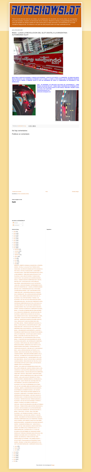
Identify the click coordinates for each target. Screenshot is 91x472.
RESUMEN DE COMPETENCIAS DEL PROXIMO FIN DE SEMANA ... (28, 332)
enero (16, 449)
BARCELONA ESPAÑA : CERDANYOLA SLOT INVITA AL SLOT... (27, 344)
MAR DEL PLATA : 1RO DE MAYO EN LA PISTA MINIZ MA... (26, 281)
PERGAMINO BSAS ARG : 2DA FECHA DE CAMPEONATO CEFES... (28, 301)
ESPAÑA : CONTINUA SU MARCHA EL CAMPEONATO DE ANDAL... (28, 308)
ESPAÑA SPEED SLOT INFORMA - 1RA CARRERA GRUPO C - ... (28, 438)
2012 (14, 459)
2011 (14, 461)
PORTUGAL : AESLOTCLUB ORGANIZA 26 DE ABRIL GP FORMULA (28, 404)
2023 (14, 237)
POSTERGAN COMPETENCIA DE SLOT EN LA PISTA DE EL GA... (28, 303)
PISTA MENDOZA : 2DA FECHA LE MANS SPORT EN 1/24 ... (27, 382)
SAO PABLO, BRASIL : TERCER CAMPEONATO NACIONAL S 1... (28, 323)
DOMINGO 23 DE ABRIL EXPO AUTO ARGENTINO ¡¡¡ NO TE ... (27, 435)
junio (16, 260)
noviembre (17, 251)
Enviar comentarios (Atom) (23, 193)
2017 (14, 247)
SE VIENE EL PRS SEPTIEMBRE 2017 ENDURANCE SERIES (27, 431)
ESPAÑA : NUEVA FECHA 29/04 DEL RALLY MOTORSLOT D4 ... (27, 352)
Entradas (15, 222)
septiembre (17, 254)
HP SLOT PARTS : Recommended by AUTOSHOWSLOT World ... (27, 440)
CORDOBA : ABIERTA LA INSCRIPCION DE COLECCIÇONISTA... (28, 388)
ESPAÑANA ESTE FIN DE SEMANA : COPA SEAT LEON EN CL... (28, 395)
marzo (16, 446)
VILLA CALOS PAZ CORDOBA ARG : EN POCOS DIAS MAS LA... (28, 409)
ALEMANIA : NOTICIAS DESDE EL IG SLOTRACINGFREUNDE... (28, 407)
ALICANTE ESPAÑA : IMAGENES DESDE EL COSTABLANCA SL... (28, 379)
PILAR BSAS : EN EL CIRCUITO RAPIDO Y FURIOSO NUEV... (27, 276)
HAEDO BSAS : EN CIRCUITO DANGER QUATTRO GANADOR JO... (28, 269)
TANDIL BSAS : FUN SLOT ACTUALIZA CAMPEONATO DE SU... (27, 317)
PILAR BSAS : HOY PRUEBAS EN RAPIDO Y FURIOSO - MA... (27, 413)
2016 (14, 452)
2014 (14, 455)
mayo (16, 262)
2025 (14, 233)
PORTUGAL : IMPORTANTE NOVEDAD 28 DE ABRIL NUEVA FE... (28, 319)
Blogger (52, 465)
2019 (14, 244)
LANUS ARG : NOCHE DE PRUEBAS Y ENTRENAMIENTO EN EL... (28, 285)
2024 (14, 235)
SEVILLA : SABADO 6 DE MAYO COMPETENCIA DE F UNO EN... (28, 279)
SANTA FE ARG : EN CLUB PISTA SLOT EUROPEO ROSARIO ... (28, 278)
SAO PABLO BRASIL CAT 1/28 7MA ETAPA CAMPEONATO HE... (27, 305)
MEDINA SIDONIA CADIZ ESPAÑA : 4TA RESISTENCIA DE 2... (27, 346)
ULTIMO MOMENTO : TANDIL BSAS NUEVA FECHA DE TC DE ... (28, 274)
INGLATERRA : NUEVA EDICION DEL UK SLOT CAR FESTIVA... (27, 283)
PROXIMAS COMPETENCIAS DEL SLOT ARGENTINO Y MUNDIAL (28, 418)
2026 (14, 231)
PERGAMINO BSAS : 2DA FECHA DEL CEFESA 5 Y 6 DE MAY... (27, 415)
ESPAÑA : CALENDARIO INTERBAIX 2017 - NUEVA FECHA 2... (27, 424)
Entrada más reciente (16, 191)
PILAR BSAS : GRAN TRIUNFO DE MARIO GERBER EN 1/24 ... (27, 391)
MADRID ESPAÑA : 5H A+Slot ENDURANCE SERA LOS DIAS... (27, 337)
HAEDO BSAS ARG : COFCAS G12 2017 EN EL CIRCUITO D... (27, 326)
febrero (16, 448)
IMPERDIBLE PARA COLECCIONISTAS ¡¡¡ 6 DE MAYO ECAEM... (28, 328)
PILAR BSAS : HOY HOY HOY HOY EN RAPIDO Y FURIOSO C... (27, 400)
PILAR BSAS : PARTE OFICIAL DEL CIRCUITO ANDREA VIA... (27, 343)
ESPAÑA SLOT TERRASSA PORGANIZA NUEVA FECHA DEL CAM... (28, 433)
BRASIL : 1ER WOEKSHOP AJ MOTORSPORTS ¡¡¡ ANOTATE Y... (28, 330)
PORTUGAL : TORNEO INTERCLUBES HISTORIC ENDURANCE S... (28, 406)
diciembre (17, 249)
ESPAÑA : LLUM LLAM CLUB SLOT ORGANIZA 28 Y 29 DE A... (27, 377)
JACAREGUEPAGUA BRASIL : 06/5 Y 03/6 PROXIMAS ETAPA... (27, 290)
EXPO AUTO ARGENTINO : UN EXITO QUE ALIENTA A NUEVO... (28, 333)
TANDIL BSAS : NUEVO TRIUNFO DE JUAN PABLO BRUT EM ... (27, 380)
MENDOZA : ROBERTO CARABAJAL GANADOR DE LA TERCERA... (28, 265)
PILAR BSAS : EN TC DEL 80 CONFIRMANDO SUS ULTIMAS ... (27, 384)
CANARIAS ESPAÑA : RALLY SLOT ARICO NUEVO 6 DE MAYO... (28, 306)
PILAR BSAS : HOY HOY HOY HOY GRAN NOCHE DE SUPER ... (28, 299)
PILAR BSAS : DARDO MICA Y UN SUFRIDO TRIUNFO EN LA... (27, 393)
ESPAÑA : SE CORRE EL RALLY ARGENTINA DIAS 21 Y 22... (27, 427)
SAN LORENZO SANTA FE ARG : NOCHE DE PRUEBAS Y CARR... (28, 315)
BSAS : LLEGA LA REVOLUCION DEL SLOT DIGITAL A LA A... (27, 350)
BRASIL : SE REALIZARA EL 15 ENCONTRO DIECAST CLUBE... (27, 324)
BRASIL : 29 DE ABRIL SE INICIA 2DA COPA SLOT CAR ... (26, 335)
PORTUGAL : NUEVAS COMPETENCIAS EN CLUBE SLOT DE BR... (28, 375)
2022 (14, 238)
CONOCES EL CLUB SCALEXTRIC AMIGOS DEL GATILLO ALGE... (28, 370)
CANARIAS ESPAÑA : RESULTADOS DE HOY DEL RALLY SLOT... (28, 361)
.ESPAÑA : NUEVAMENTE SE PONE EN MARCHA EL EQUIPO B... (28, 417)
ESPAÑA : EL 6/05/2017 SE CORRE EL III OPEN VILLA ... (26, 402)
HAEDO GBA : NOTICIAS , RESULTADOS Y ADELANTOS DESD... (28, 373)
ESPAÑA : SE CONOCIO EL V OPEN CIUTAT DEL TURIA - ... (27, 436)
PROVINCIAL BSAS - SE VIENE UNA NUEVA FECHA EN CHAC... (28, 397)
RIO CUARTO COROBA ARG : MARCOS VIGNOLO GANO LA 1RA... (28, 368)
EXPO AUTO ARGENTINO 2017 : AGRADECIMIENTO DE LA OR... (28, 357)
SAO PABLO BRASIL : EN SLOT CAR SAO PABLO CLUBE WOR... (28, 359)
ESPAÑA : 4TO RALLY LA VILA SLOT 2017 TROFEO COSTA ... (27, 267)
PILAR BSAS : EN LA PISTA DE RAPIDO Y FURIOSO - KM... (26, 297)
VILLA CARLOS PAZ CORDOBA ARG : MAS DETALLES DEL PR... (28, 312)
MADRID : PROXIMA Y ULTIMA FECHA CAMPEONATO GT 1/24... (28, 442)
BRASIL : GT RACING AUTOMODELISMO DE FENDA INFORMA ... (28, 310)
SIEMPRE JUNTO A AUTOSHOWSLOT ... (23, 364)
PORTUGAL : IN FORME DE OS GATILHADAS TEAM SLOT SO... (28, 355)
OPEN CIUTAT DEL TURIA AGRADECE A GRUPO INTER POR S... (28, 426)
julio (15, 258)
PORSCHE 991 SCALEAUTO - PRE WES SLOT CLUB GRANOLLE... (28, 348)
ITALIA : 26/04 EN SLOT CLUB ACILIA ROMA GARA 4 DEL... (26, 321)
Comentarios (16, 225)
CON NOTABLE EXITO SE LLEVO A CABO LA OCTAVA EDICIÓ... (28, 362)
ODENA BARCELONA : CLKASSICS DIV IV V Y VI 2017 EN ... (27, 429)
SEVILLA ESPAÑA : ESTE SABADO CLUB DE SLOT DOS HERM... (28, 420)
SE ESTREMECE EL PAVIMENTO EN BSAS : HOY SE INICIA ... (27, 389)
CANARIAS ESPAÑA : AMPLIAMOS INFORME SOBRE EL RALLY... (28, 353)
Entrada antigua (75, 191)
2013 (14, 457)
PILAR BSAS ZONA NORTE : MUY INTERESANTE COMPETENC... (28, 341)
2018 (14, 246)
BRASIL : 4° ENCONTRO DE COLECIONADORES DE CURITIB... (28, 339)
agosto (16, 256)
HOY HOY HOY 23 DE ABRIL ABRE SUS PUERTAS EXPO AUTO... (28, 386)
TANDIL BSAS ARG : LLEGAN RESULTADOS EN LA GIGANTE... (27, 292)
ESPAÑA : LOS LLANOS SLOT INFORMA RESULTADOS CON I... (28, 366)
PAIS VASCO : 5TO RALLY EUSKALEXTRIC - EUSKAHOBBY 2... (27, 270)
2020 (14, 242)
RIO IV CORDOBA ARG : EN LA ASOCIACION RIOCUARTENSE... (28, 294)
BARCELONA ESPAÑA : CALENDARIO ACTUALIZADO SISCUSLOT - (28, 422)
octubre (16, 252)
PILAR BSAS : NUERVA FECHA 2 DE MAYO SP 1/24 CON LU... (27, 314)
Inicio (47, 191)
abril (16, 263)
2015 (14, 453)
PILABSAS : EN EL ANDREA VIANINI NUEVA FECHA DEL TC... (27, 296)
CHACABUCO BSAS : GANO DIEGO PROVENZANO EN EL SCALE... (28, 272)
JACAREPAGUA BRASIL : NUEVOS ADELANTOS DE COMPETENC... (28, 371)
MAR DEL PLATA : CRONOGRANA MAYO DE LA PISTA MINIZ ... (27, 288)
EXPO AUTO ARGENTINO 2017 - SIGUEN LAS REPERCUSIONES (28, 287)
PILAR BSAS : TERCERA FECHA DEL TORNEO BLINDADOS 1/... (28, 398)
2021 (14, 240)
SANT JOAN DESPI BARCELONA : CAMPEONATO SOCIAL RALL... (28, 444)
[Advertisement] (45, 179)
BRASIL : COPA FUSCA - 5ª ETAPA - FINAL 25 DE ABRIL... (26, 411)
